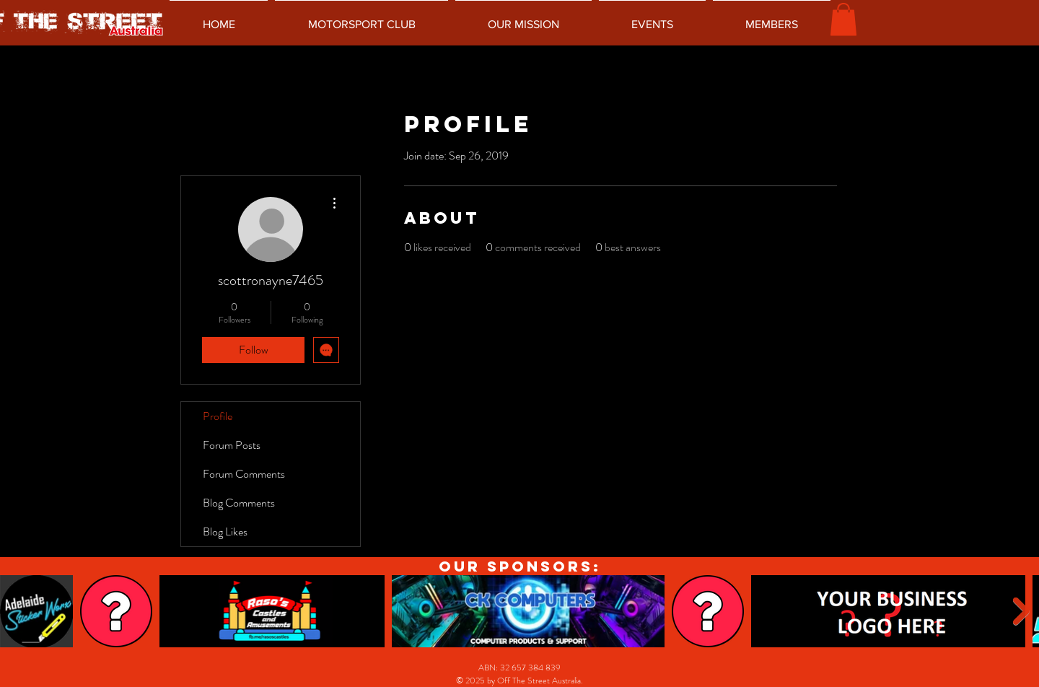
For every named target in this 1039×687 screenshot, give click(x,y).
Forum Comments (244, 473)
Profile (217, 416)
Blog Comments (239, 502)
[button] (843, 19)
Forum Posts (231, 445)
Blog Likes (225, 531)
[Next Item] (1021, 612)
